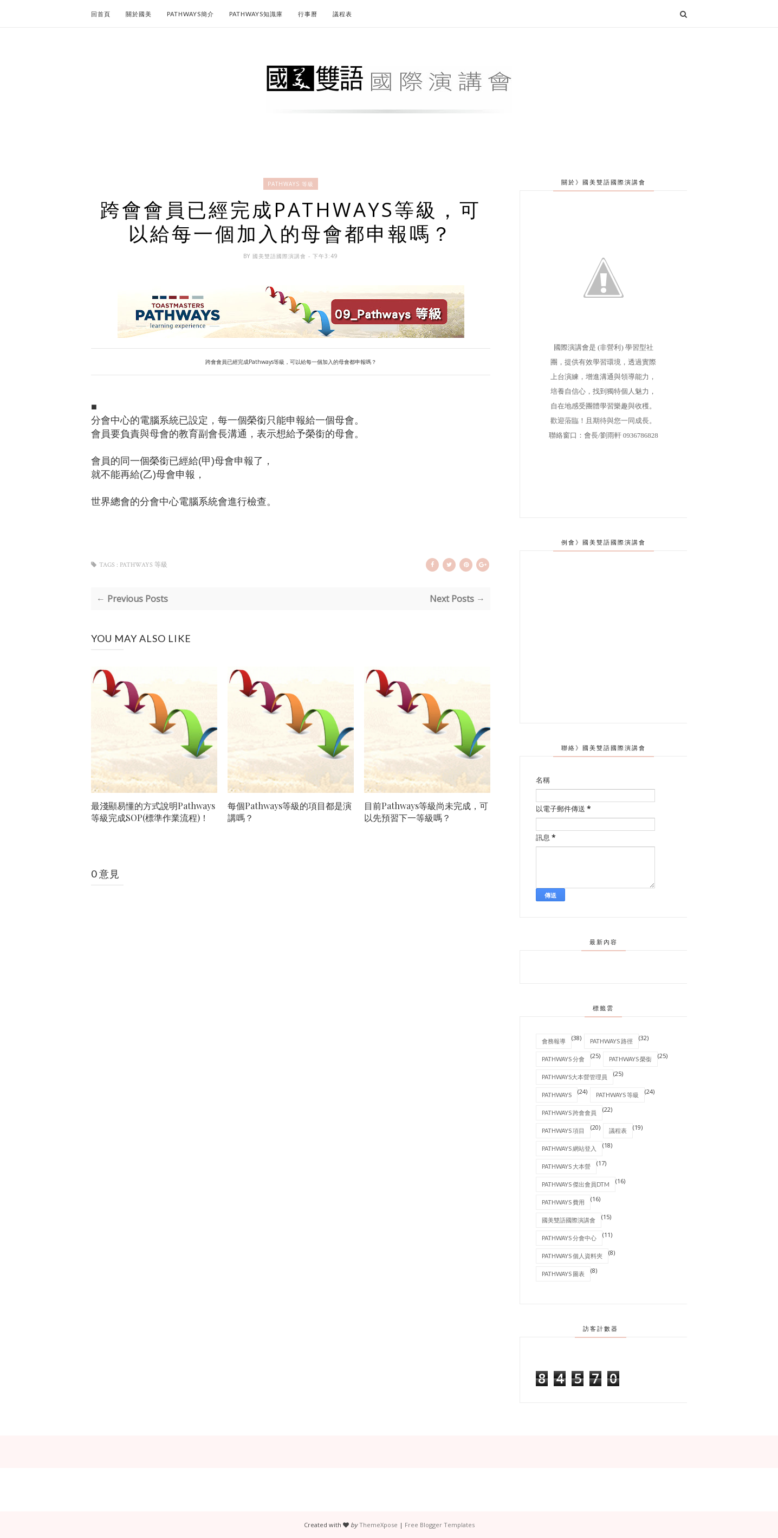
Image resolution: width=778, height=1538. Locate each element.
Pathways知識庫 (256, 13)
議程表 (342, 13)
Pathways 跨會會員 (569, 1112)
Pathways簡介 (190, 13)
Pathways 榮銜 (630, 1058)
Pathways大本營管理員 (574, 1076)
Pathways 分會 (563, 1058)
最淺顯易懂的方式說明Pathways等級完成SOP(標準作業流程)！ (153, 812)
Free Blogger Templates (440, 1524)
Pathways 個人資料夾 (572, 1255)
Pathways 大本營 (566, 1165)
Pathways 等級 (291, 184)
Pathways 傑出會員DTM (576, 1183)
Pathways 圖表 (563, 1273)
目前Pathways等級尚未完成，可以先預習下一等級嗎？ (426, 812)
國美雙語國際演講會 (280, 257)
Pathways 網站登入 (569, 1147)
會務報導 (554, 1040)
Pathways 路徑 (611, 1040)
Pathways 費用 (563, 1201)
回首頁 (101, 13)
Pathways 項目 (563, 1129)
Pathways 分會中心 (569, 1237)
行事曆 (307, 13)
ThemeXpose (378, 1524)
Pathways (557, 1094)
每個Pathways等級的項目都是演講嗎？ (290, 812)
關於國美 (139, 13)
